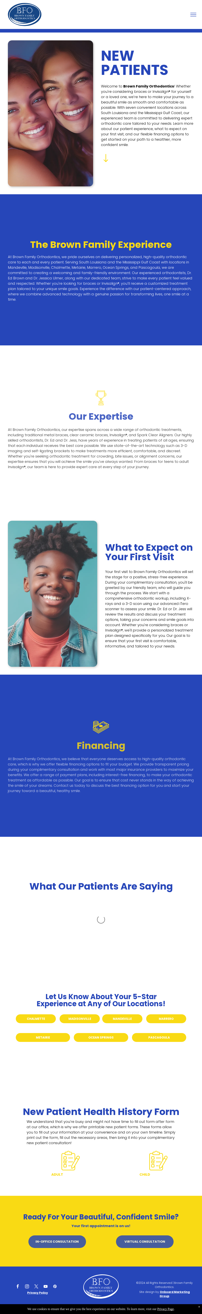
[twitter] (36, 1286)
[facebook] (18, 1286)
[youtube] (46, 1286)
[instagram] (27, 1286)
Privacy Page (165, 1309)
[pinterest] (55, 1286)
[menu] (193, 14)
